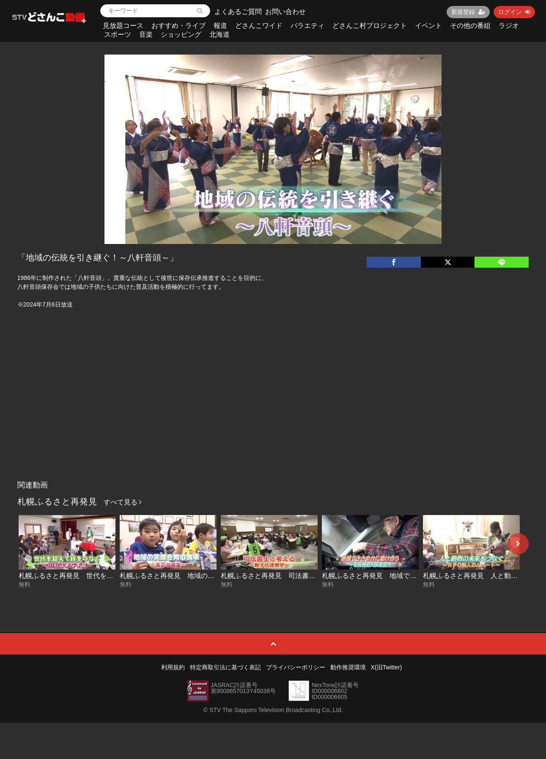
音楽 (146, 34)
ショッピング (181, 34)
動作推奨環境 (348, 667)
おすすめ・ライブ (178, 25)
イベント (428, 25)
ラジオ (509, 25)
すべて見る (123, 502)
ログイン (514, 11)
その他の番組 (470, 25)
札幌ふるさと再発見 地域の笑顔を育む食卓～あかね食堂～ (211, 575)
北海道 (219, 34)
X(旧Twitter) (386, 667)
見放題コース (123, 25)
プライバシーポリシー (295, 667)
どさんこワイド (259, 25)
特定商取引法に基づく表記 (225, 667)
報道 (220, 25)
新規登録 (468, 11)
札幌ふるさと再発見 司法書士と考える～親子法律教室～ (309, 575)
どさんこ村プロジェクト (369, 25)
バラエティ (307, 25)
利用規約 (173, 667)
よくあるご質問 (238, 11)
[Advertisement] (273, 413)
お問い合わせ (285, 11)
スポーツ (117, 34)
